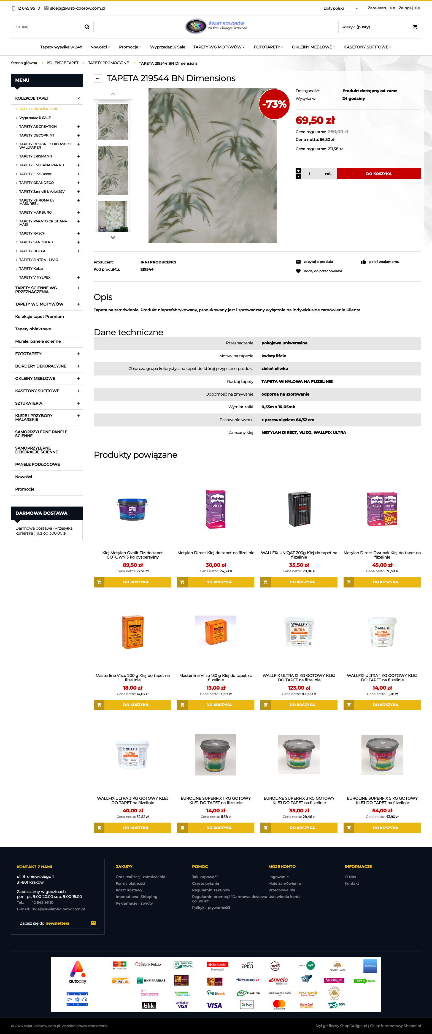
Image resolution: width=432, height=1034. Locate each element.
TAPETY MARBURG (35, 212)
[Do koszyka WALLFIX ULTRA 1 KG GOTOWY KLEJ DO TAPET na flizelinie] (382, 705)
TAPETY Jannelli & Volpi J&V (41, 191)
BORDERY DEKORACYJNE (40, 366)
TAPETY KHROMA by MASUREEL (36, 202)
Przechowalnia (281, 890)
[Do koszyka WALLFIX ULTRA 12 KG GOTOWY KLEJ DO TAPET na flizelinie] (298, 705)
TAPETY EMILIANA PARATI (41, 165)
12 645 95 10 (35, 902)
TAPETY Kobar (31, 268)
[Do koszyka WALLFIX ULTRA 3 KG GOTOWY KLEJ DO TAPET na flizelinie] (132, 828)
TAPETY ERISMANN (35, 156)
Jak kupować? (205, 877)
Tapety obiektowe (33, 328)
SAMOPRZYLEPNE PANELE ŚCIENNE (41, 433)
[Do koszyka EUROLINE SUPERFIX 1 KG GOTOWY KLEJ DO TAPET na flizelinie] (215, 828)
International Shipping (136, 896)
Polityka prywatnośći (211, 907)
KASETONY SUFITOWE (37, 390)
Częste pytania (205, 883)
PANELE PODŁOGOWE (37, 464)
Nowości (23, 476)
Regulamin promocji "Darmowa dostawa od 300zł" (229, 898)
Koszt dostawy (129, 890)
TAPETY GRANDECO (36, 183)
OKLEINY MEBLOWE (35, 378)
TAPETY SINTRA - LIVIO (38, 260)
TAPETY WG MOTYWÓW (39, 304)
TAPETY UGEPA (32, 251)
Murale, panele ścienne (38, 341)
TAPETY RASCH (32, 233)
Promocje (24, 489)
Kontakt (352, 883)
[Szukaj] (87, 27)
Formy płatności (130, 883)
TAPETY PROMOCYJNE (38, 109)
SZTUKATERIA (28, 403)
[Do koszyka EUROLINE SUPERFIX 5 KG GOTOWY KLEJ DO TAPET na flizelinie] (382, 828)
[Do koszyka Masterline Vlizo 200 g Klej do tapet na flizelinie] (132, 705)
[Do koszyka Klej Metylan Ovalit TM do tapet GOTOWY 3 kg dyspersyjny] (132, 582)
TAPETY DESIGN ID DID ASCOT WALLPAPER (45, 145)
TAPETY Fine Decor (35, 174)
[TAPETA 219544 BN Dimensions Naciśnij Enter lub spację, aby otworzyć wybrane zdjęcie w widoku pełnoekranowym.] (212, 165)
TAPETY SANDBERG (36, 242)
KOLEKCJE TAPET (32, 98)
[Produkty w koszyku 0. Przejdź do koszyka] (379, 27)
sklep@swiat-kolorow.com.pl (51, 909)
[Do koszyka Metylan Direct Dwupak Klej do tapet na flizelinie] (382, 582)
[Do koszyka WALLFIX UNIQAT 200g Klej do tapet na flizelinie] (298, 582)
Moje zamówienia (284, 883)
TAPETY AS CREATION (38, 126)
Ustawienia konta (284, 896)
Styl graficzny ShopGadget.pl (341, 1026)
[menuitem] (61, 47)
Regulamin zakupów (211, 890)
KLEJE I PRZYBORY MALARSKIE (33, 417)
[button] (326, 261)
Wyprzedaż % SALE (35, 118)
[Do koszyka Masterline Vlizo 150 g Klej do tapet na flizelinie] (215, 705)
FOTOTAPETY (28, 353)
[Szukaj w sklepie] (47, 27)
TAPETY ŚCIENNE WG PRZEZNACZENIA (36, 289)
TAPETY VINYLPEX (34, 277)
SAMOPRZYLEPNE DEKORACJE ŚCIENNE (36, 450)
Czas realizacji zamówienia (140, 877)
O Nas (350, 877)
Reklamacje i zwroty (134, 903)
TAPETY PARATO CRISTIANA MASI (43, 223)
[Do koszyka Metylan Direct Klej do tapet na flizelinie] (215, 582)
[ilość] (309, 173)
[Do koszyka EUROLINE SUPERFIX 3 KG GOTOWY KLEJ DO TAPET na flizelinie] (298, 828)
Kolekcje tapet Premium (39, 316)
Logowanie (278, 877)
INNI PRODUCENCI (158, 262)
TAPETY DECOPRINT (36, 135)
